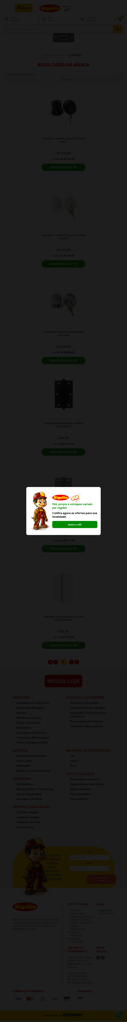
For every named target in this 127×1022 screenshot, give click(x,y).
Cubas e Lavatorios (29, 723)
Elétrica (20, 751)
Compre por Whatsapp (91, 19)
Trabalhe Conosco (79, 920)
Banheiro (21, 698)
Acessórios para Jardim (84, 704)
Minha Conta (50, 19)
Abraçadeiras (25, 785)
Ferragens (22, 779)
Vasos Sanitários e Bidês (32, 743)
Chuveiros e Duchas (29, 719)
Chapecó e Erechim (29, 823)
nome (89, 852)
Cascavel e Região (28, 818)
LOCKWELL (75, 56)
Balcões (21, 714)
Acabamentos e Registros (33, 704)
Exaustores (24, 728)
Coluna (74, 762)
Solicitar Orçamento (79, 923)
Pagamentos (105, 911)
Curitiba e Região (28, 813)
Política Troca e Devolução (77, 931)
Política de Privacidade (74, 938)
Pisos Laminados (80, 795)
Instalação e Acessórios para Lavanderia (88, 715)
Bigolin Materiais (53, 56)
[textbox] (59, 29)
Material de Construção (88, 751)
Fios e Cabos (24, 762)
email (89, 864)
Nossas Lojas (76, 914)
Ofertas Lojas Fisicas (15, 19)
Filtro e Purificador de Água (87, 709)
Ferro (73, 767)
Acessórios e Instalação (31, 757)
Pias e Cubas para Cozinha (86, 722)
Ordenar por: (110, 75)
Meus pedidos (105, 914)
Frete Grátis (75, 942)
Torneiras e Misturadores (33, 738)
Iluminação (23, 767)
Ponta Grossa (25, 828)
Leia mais (31, 929)
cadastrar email (101, 880)
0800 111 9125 (77, 980)
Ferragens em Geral (29, 800)
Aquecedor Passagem (30, 709)
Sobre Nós (75, 911)
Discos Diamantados (29, 795)
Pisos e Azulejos (80, 775)
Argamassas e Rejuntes (85, 780)
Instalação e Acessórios (31, 733)
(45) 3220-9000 (77, 977)
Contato (73, 926)
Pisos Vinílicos (78, 800)
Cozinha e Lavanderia (85, 698)
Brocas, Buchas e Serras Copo (35, 790)
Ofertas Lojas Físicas (31, 808)
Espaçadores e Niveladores (87, 785)
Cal (72, 757)
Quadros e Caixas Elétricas (33, 771)
